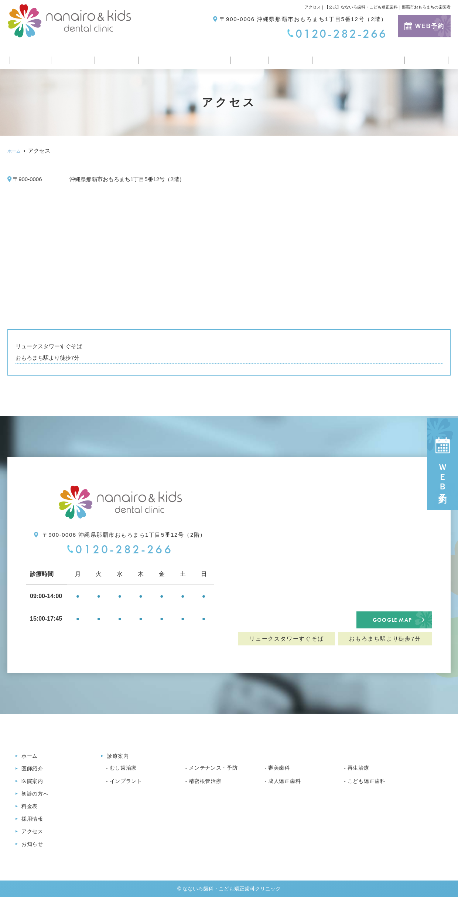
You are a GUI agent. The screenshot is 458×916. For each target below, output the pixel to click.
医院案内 (112, 56)
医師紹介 (69, 56)
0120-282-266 (119, 549)
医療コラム (335, 56)
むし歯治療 (125, 782)
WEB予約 (424, 26)
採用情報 (288, 56)
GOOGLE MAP (392, 626)
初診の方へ (160, 56)
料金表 (247, 56)
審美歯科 (280, 782)
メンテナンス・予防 (217, 782)
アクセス (382, 56)
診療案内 (207, 56)
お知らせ (426, 56)
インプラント (128, 795)
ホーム (28, 56)
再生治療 (360, 782)
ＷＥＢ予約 (442, 464)
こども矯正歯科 (369, 795)
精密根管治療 (207, 795)
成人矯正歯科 (286, 795)
